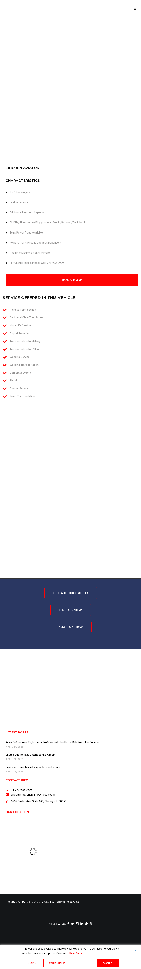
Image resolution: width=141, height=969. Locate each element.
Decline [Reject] (32, 963)
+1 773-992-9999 (20, 790)
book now (72, 280)
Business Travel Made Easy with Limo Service (33, 767)
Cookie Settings (57, 963)
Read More (75, 953)
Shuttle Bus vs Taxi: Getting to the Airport (30, 754)
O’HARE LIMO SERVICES (33, 901)
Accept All (108, 963)
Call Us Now (70, 610)
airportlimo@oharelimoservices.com (32, 794)
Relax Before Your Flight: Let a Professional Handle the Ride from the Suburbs (53, 742)
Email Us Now (70, 627)
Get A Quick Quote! (70, 593)
